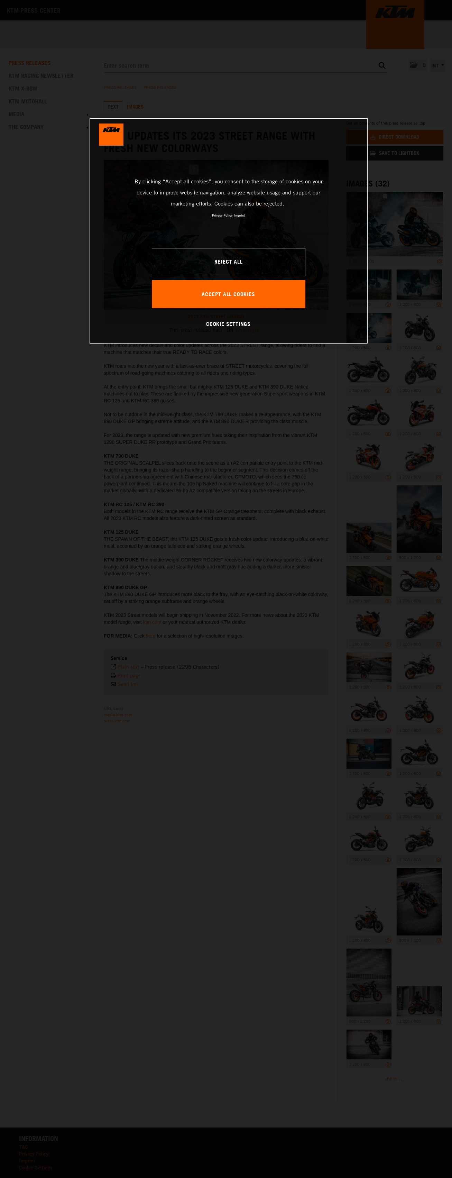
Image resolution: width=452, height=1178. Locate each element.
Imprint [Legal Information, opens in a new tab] (239, 215)
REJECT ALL (228, 261)
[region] (229, 231)
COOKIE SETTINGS (228, 323)
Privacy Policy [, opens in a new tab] (222, 215)
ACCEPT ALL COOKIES (228, 294)
